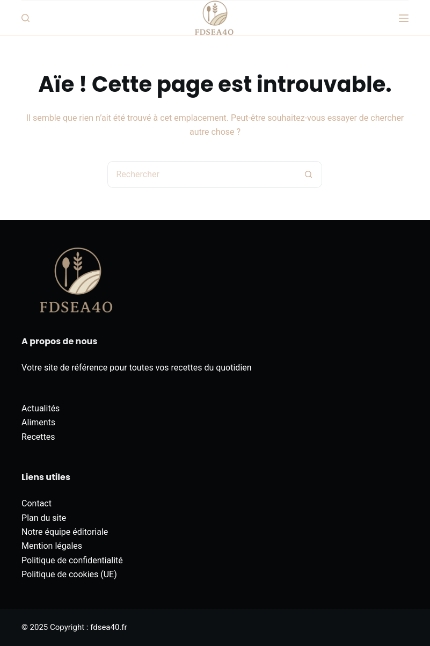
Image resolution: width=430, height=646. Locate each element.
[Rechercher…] (201, 174)
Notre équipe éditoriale (64, 532)
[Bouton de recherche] (308, 174)
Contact (36, 503)
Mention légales (51, 546)
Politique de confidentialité (72, 560)
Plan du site (43, 518)
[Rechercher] (25, 18)
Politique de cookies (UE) (69, 574)
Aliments (38, 422)
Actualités (40, 408)
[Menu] (404, 18)
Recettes (38, 437)
